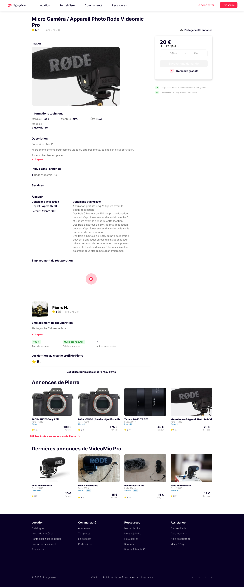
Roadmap (129, 544)
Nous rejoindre (132, 533)
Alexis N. (176, 490)
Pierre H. (60, 307)
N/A (75, 118)
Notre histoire (132, 528)
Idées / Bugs (178, 544)
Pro (88, 490)
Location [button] (44, 5)
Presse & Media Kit (135, 549)
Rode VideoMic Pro (42, 485)
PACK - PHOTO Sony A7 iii (45, 419)
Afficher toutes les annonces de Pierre (53, 436)
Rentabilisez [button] (67, 5)
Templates (84, 533)
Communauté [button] (93, 5)
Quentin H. (38, 490)
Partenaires (85, 544)
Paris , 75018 (37, 422)
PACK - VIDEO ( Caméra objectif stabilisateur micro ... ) (107, 419)
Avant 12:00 (49, 211)
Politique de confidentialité (118, 577)
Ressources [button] (119, 5)
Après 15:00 (49, 206)
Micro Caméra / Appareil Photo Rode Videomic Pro (197, 419)
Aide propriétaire (180, 538)
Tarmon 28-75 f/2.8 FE (136, 419)
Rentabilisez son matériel (46, 538)
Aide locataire (179, 533)
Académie (84, 528)
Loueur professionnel (44, 544)
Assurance (38, 549)
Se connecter (205, 5)
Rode (46, 118)
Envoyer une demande (184, 63)
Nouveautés (131, 538)
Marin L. (86, 490)
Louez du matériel (42, 533)
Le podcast (84, 538)
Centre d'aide (178, 528)
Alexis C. (132, 490)
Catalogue (38, 528)
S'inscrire (229, 5)
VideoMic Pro (40, 127)
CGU (94, 577)
